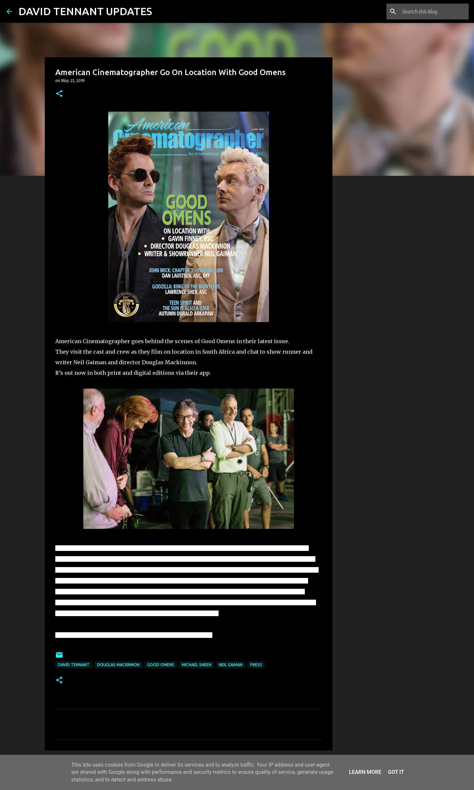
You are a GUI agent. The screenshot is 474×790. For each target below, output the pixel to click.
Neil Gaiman (231, 665)
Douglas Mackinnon (118, 665)
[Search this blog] (434, 11)
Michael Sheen (196, 665)
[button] (59, 94)
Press (256, 665)
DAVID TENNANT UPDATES (85, 11)
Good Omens (160, 665)
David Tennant (74, 665)
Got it (396, 772)
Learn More (365, 772)
